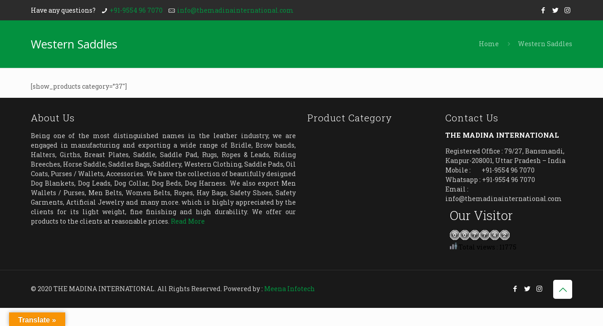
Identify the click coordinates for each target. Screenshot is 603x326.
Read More (188, 221)
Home (489, 43)
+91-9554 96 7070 (136, 10)
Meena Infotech (289, 288)
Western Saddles (545, 43)
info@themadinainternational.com (235, 10)
